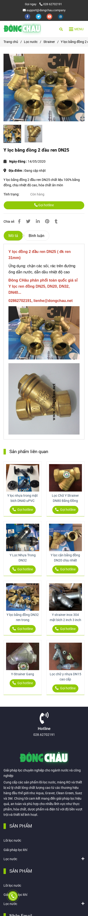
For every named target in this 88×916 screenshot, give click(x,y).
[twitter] (38, 16)
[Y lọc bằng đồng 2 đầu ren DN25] (22, 29)
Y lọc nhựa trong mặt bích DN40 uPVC (22, 498)
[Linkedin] (38, 221)
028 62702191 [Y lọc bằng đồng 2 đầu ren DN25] (50, 4)
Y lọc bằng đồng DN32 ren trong (23, 617)
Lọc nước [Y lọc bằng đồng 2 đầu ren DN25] (31, 42)
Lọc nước (10, 859)
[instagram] (60, 16)
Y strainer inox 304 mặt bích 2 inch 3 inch (65, 617)
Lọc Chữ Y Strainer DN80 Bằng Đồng (65, 498)
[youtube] (49, 16)
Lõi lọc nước (12, 841)
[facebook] (27, 16)
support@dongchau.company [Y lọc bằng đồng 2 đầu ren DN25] (44, 10)
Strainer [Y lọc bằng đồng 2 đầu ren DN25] (49, 42)
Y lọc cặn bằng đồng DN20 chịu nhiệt (65, 557)
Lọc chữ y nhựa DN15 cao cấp (65, 676)
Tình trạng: (12, 194)
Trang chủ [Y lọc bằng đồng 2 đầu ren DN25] (11, 42)
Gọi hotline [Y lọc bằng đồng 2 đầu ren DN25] (44, 205)
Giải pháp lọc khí (15, 850)
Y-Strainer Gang (22, 674)
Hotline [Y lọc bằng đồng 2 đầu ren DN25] (44, 728)
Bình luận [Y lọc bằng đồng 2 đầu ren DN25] (36, 235)
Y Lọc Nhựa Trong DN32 (23, 557)
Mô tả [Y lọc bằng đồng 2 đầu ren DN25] (13, 235)
